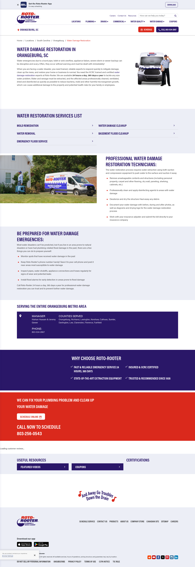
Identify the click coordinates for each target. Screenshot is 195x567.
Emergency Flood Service (55, 141)
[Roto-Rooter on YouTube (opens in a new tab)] (154, 557)
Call (167, 29)
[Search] (158, 16)
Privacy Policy (74, 561)
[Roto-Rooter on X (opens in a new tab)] (163, 557)
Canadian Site (152, 521)
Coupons (173, 21)
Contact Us (122, 15)
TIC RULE (116, 561)
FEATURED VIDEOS (43, 467)
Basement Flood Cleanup (137, 133)
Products (113, 521)
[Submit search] (175, 15)
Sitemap (164, 521)
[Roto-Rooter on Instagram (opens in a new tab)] (172, 557)
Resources (132, 15)
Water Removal (55, 133)
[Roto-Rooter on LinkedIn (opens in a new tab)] (176, 557)
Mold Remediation (55, 125)
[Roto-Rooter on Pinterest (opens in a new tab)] (167, 557)
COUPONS (98, 467)
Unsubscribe (59, 561)
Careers (113, 15)
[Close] (34, 555)
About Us (124, 521)
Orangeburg (58, 40)
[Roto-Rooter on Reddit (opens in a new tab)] (149, 557)
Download (171, 4)
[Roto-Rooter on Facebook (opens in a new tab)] (158, 557)
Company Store (137, 521)
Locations (76, 21)
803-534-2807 (38, 331)
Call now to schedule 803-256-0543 (39, 430)
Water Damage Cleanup (137, 125)
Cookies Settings (7, 556)
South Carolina (43, 40)
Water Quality (138, 21)
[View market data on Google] (20, 315)
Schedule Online (31, 417)
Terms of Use (90, 561)
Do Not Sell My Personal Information (33, 561)
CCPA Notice (104, 561)
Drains (104, 21)
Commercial (119, 21)
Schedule (146, 29)
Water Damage (157, 21)
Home (19, 40)
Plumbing (91, 21)
